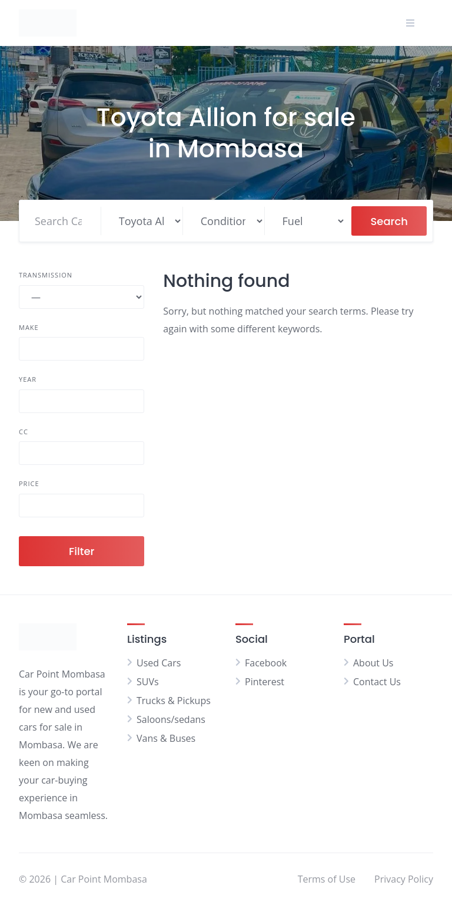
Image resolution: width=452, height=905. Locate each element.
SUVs (148, 681)
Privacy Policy (403, 879)
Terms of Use (326, 879)
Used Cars (159, 662)
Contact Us (377, 681)
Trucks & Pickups (174, 700)
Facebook (266, 662)
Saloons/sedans (171, 719)
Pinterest (264, 681)
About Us (373, 662)
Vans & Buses (166, 738)
